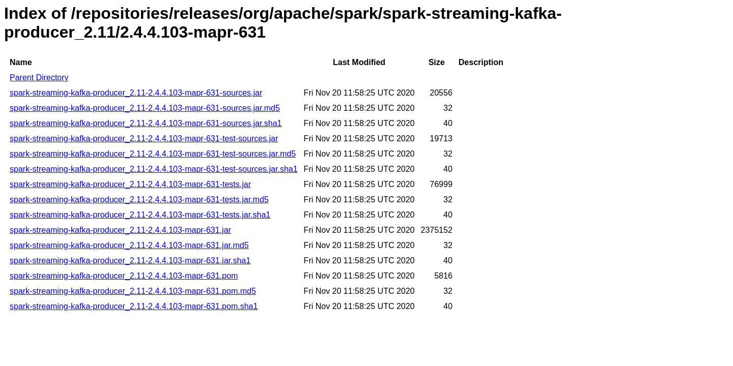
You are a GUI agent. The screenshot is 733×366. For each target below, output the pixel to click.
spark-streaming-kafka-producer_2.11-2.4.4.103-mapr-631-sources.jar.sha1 (145, 123)
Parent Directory (39, 77)
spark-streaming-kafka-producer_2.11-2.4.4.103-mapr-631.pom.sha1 (134, 306)
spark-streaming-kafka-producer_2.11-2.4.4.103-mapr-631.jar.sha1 (130, 260)
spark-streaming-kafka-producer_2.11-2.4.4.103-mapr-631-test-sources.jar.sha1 (154, 169)
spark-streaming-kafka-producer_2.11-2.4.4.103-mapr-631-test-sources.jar (144, 138)
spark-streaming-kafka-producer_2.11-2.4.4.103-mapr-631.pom (124, 275)
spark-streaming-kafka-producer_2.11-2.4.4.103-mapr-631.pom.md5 (133, 291)
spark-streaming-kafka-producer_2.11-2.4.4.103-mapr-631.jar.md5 (129, 245)
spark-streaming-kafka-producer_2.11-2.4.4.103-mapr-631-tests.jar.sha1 (140, 214)
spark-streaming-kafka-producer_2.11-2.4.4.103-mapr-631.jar (120, 230)
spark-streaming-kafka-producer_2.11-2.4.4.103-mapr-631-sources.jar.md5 (145, 108)
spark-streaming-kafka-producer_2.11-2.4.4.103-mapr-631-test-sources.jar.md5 (153, 153)
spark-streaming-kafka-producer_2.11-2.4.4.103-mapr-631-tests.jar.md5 (139, 199)
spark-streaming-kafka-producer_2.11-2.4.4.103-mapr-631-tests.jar (130, 184)
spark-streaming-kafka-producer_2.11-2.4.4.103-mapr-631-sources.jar (136, 92)
